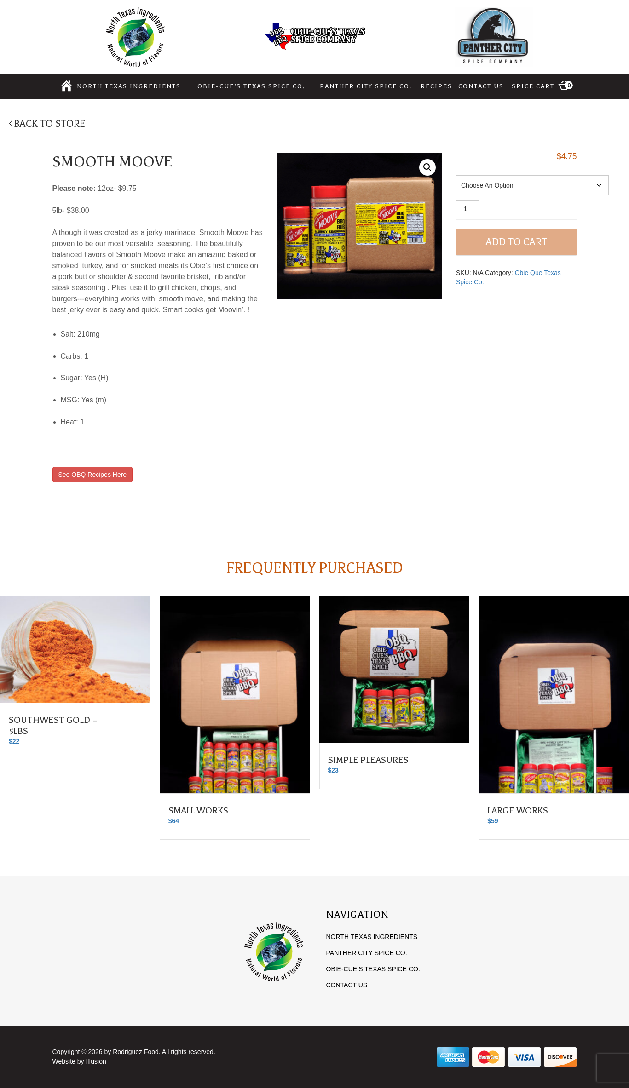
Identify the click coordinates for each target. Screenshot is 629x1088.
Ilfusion (96, 1061)
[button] (427, 167)
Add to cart (516, 241)
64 (173, 821)
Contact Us (481, 86)
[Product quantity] (467, 208)
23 (333, 770)
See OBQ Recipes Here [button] (92, 474)
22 (14, 741)
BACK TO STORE (50, 123)
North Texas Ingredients (129, 86)
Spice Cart (542, 85)
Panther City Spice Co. (366, 86)
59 (492, 821)
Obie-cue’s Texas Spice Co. (251, 86)
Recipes (436, 86)
